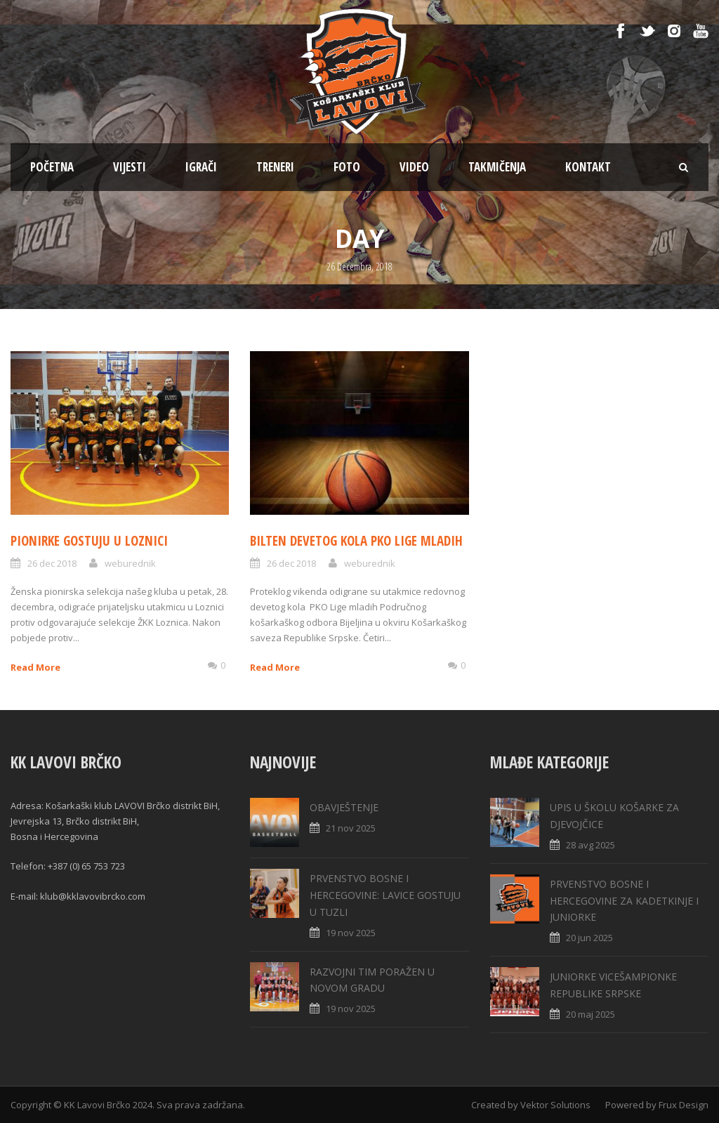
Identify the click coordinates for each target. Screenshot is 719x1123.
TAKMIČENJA (497, 167)
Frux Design (683, 1104)
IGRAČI (201, 167)
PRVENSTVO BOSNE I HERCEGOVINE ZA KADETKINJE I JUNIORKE (624, 900)
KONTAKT (588, 167)
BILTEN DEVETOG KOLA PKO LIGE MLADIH (356, 541)
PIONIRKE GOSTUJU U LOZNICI (89, 541)
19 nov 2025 (351, 932)
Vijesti (129, 167)
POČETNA (52, 167)
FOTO (347, 167)
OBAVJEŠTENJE (344, 807)
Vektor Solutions (555, 1104)
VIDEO (414, 167)
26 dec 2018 (52, 563)
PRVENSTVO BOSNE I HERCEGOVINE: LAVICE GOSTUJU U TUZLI (385, 895)
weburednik (130, 563)
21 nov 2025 (351, 828)
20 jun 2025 (589, 937)
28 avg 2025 (590, 845)
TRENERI (275, 167)
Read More (35, 667)
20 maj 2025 (590, 1014)
